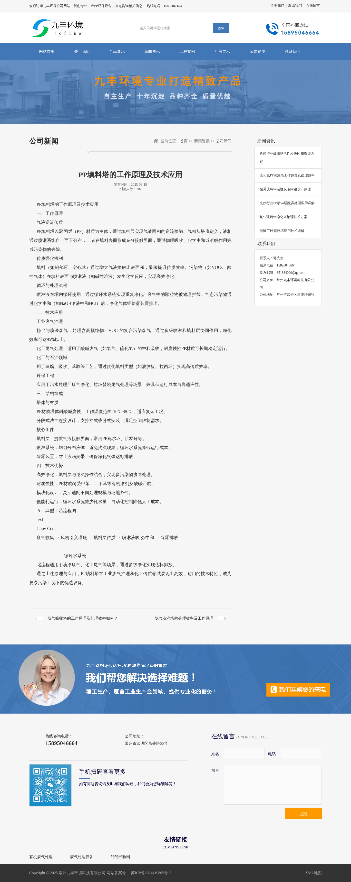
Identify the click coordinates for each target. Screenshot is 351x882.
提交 (303, 814)
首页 (184, 141)
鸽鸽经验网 (120, 857)
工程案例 (187, 51)
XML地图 (313, 873)
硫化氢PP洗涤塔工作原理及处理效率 (287, 175)
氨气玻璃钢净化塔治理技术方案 (283, 217)
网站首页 (47, 51)
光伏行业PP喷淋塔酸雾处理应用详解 (287, 203)
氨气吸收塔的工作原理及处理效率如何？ (83, 618)
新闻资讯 (152, 51)
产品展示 (117, 51)
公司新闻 (224, 141)
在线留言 (313, 6)
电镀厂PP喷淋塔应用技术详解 (282, 231)
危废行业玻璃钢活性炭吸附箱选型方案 (287, 157)
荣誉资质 (257, 51)
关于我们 (277, 6)
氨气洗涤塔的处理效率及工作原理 (184, 618)
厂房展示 (222, 51)
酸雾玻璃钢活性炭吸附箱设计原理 (285, 189)
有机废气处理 (41, 857)
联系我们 (295, 6)
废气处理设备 (81, 857)
